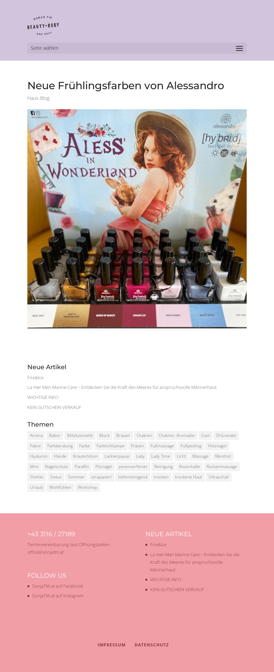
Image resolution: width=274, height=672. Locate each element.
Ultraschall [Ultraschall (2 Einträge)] (219, 477)
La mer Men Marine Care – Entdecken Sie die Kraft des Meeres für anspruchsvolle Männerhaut (122, 387)
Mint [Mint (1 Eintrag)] (34, 466)
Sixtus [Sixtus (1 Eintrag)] (56, 477)
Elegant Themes (124, 663)
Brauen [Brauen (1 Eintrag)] (123, 435)
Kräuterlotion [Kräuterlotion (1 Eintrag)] (85, 456)
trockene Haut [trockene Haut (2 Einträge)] (188, 477)
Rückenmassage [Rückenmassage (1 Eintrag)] (222, 466)
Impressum (112, 645)
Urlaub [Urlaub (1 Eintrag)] (36, 487)
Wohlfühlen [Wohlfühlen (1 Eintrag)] (60, 487)
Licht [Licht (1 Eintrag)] (181, 456)
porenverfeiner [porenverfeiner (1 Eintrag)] (133, 466)
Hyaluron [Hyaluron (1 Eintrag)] (38, 456)
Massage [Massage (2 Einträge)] (200, 456)
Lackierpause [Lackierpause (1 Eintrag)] (116, 456)
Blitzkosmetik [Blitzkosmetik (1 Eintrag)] (80, 435)
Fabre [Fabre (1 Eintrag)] (35, 446)
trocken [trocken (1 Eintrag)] (161, 477)
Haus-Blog (38, 98)
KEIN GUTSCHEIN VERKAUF (54, 407)
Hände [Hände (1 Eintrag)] (60, 456)
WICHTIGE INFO (42, 397)
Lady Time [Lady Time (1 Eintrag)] (160, 456)
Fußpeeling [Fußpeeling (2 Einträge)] (191, 446)
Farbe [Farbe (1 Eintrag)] (84, 446)
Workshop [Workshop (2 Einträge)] (87, 487)
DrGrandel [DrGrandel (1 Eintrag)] (226, 435)
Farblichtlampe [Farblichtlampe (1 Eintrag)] (111, 446)
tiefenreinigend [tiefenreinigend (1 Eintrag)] (132, 477)
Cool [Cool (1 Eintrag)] (205, 435)
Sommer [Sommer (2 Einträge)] (76, 477)
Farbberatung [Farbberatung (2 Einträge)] (60, 446)
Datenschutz (152, 645)
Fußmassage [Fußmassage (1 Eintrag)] (162, 446)
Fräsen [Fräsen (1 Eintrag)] (137, 446)
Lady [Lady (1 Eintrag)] (140, 456)
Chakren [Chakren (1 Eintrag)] (144, 435)
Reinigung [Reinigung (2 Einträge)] (163, 466)
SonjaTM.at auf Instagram (57, 595)
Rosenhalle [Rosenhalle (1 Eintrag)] (189, 466)
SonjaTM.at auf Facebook (57, 586)
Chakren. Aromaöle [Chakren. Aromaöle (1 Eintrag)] (177, 435)
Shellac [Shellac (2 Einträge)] (37, 477)
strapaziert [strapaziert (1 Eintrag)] (101, 477)
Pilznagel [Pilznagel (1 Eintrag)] (103, 466)
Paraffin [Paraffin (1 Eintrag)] (82, 466)
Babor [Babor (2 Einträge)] (55, 435)
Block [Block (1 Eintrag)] (104, 435)
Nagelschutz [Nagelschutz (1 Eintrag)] (56, 466)
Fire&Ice (35, 377)
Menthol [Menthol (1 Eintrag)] (223, 456)
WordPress (179, 663)
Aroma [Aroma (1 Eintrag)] (36, 435)
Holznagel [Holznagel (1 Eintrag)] (217, 446)
